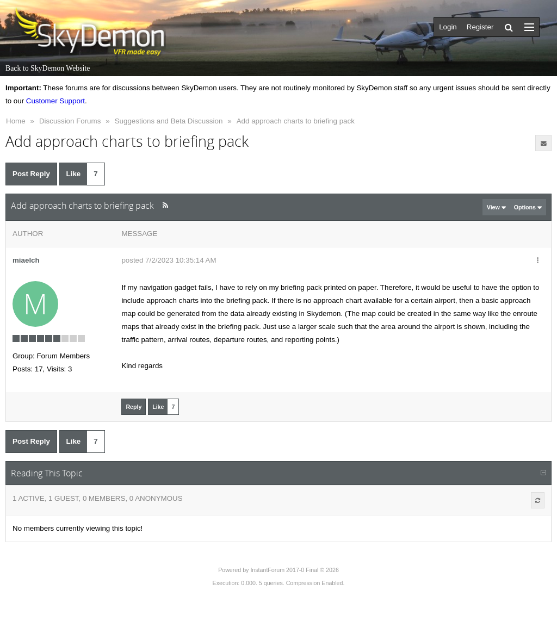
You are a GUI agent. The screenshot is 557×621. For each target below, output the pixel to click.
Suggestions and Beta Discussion (169, 121)
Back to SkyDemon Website (47, 68)
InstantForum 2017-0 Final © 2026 (294, 570)
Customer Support (55, 101)
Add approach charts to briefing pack (296, 121)
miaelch (26, 260)
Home (16, 121)
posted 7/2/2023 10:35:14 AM (168, 260)
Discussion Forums (70, 121)
